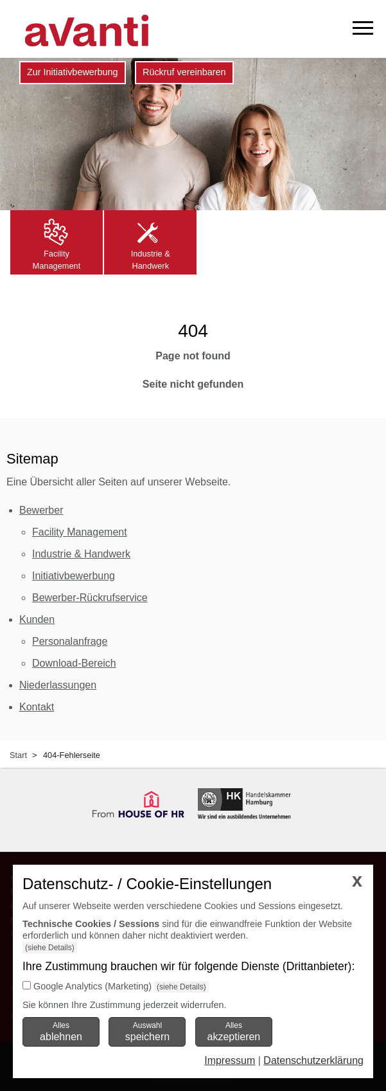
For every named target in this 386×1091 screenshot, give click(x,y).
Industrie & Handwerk (81, 553)
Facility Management (79, 532)
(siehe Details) (50, 947)
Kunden (37, 619)
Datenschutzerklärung (313, 1060)
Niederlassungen (57, 685)
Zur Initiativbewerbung (72, 72)
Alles (61, 1031)
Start (18, 755)
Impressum (229, 1060)
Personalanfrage (69, 641)
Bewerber (41, 510)
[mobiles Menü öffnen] (363, 28)
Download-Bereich (74, 663)
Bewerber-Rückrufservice (90, 597)
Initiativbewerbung (73, 575)
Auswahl (147, 1031)
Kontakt (36, 706)
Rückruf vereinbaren (184, 72)
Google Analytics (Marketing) (92, 986)
